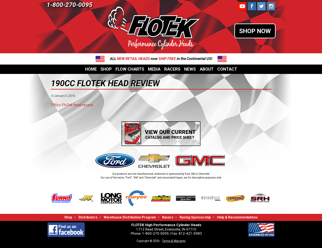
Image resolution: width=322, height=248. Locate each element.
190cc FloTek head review (72, 105)
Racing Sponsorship (195, 217)
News (190, 69)
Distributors (87, 217)
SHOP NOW (255, 31)
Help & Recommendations (237, 217)
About (207, 69)
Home (91, 69)
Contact (227, 69)
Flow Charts (130, 69)
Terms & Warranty (174, 241)
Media (154, 69)
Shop (106, 69)
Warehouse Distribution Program (130, 217)
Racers (172, 69)
